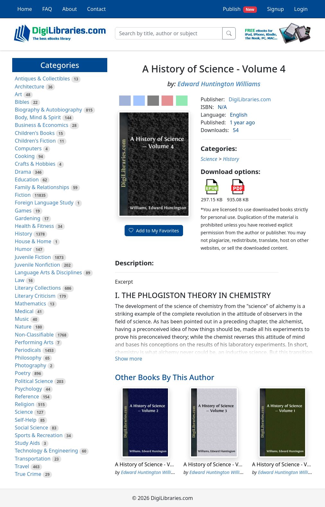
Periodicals (28, 349)
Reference (27, 396)
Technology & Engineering (46, 450)
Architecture (29, 86)
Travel (22, 466)
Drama (23, 171)
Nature (23, 326)
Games (23, 210)
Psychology (28, 388)
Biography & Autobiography (48, 109)
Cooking (25, 156)
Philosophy (28, 357)
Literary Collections (38, 287)
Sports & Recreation (39, 435)
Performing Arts (34, 342)
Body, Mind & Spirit (38, 117)
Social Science (31, 427)
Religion (24, 404)
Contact (96, 8)
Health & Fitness (34, 225)
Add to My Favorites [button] (154, 231)
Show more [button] (128, 358)
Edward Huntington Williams (218, 83)
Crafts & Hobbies (35, 163)
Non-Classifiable (34, 334)
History (23, 233)
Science (24, 411)
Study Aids (27, 442)
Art (18, 94)
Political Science (34, 381)
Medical (24, 311)
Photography (30, 365)
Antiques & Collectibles (42, 78)
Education (27, 179)
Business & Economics (41, 125)
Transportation (32, 458)
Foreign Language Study (44, 202)
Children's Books (35, 133)
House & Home (33, 241)
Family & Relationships (42, 187)
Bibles (22, 101)
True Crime (28, 474)
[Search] (169, 33)
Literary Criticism (35, 295)
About (69, 8)
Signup (275, 8)
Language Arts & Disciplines (48, 272)
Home (24, 8)
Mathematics (30, 303)
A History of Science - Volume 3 (220, 464)
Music (22, 318)
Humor (23, 249)
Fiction (23, 194)
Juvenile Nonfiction (37, 264)
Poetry (23, 373)
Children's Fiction (35, 140)
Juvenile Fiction (33, 257)
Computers (28, 148)
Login (301, 8)
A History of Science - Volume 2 (152, 464)
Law (19, 280)
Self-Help (25, 419)
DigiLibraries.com (250, 99)
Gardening (27, 218)
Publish (240, 9)
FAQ (47, 8)
